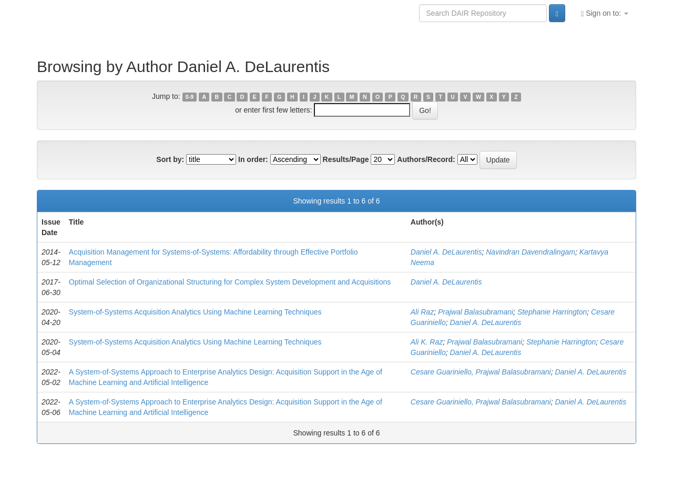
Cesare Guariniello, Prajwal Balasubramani (481, 372)
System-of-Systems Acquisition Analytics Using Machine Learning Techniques (195, 312)
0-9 (189, 97)
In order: (253, 159)
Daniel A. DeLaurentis (446, 252)
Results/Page (346, 159)
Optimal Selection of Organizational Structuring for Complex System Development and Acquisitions (230, 282)
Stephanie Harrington (552, 312)
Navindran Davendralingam (530, 252)
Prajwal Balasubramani (475, 312)
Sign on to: (604, 13)
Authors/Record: (426, 159)
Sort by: (170, 159)
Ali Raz (422, 312)
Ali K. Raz (427, 342)
